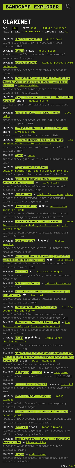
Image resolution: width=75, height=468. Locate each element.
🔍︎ (68, 7)
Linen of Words (26, 206)
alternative (31, 120)
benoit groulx (13, 415)
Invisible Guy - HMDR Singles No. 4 (41, 128)
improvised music (40, 174)
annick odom (58, 206)
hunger (19, 454)
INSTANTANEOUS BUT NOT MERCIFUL (38, 222)
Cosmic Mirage (25, 241)
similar (8, 380)
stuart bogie (52, 272)
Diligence (22, 372)
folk (23, 345)
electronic (10, 43)
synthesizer (45, 43)
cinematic (55, 89)
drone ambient (50, 318)
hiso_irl (67, 384)
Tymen (19, 155)
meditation (27, 43)
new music (45, 368)
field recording (55, 70)
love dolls (51, 183)
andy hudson (37, 454)
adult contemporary (17, 434)
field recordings (38, 214)
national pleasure (58, 284)
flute (17, 74)
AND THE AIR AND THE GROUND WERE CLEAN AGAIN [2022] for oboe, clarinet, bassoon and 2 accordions (38, 357)
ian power (61, 372)
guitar (30, 388)
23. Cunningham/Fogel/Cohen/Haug (39, 140)
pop (5, 287)
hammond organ (20, 252)
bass (21, 214)
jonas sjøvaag (52, 427)
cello (44, 159)
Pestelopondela (26, 63)
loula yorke (53, 338)
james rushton (28, 86)
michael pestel (52, 63)
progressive (31, 275)
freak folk (55, 217)
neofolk (8, 349)
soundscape (10, 58)
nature (7, 74)
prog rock (10, 279)
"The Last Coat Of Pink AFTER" (37, 322)
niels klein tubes (50, 194)
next (33, 28)
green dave (54, 39)
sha (39, 272)
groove (46, 275)
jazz (38, 70)
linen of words (13, 210)
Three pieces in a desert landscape (41, 412)
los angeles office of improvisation (38, 142)
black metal (20, 248)
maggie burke (38, 101)
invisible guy (25, 132)
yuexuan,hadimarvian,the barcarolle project (35, 171)
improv (32, 136)
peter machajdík (44, 361)
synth (24, 202)
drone (39, 314)
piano (42, 89)
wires (69, 194)
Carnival (21, 427)
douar (31, 155)
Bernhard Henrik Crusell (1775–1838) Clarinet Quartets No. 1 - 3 (36, 258)
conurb (19, 51)
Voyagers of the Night (31, 167)
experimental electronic (20, 318)
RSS (15, 28)
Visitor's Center (27, 284)
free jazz (27, 58)
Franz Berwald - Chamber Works (37, 113)
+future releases (53, 28)
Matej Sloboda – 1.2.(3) (33, 396)
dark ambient (54, 314)
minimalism (55, 345)
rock (23, 330)
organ (31, 407)
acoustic (38, 54)
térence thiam (36, 442)
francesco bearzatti (45, 326)
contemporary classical (29, 217)
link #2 (36, 372)
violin (23, 267)
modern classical (47, 364)
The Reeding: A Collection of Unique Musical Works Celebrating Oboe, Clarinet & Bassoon (36, 81)
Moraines (21, 272)
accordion (61, 368)
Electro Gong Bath (28, 39)
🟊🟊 (31, 32)
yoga (59, 43)
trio (51, 105)
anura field (47, 51)
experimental (12, 70)
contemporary (37, 105)
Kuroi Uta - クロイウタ (31, 384)
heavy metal (39, 248)
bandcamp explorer (32, 7)
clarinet (9, 46)
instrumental (55, 54)
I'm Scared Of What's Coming (36, 307)
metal (6, 248)
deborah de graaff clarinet (40, 225)
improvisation (33, 147)
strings (23, 303)
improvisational (56, 147)
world (34, 159)
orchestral (10, 93)
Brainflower (23, 194)
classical (30, 89)
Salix (19, 338)
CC (67, 32)
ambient (25, 54)
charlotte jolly (14, 342)
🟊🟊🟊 (37, 32)
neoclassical (29, 93)
